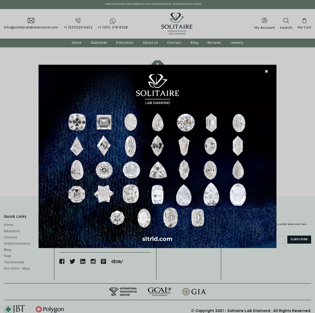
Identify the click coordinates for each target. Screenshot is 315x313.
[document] (157, 157)
